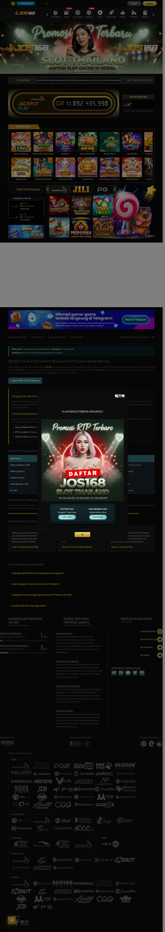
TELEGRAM (98, 517)
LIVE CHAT (67, 517)
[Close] (120, 395)
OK (82, 534)
